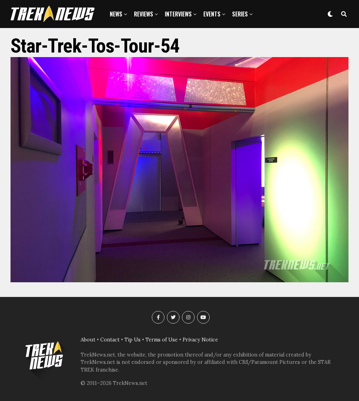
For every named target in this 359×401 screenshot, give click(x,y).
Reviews (143, 14)
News (116, 14)
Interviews (178, 14)
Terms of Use (161, 340)
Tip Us (132, 340)
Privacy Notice (200, 340)
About (88, 340)
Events (212, 14)
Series (240, 14)
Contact (110, 340)
